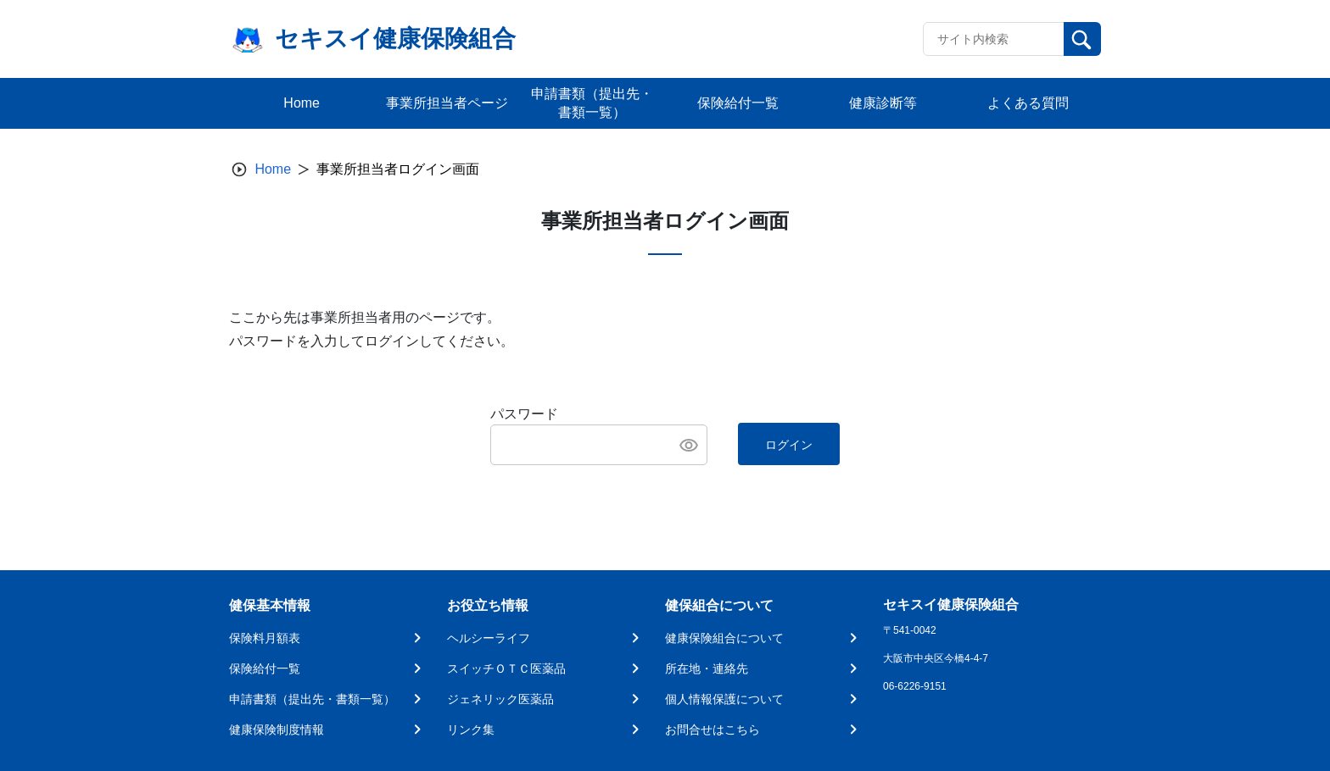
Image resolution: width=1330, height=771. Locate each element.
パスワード (524, 414)
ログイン (789, 445)
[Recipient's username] (994, 39)
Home (272, 169)
